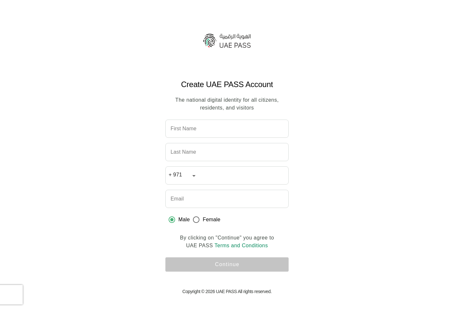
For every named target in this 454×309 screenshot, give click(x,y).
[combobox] (183, 176)
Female (211, 219)
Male (184, 219)
